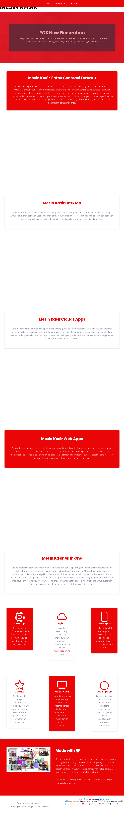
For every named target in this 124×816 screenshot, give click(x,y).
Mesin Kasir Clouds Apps (62, 319)
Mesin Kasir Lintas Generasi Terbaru (62, 78)
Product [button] (59, 3)
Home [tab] (49, 3)
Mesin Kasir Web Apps (62, 438)
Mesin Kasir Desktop (62, 203)
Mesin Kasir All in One (62, 558)
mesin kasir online (62, 651)
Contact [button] (72, 3)
